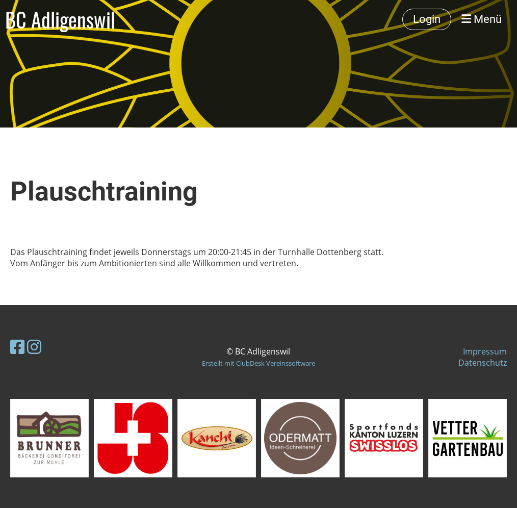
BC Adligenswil (60, 19)
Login (427, 19)
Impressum (485, 351)
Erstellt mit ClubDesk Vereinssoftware (258, 363)
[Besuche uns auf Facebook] (17, 347)
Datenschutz (482, 362)
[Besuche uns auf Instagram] (34, 347)
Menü (481, 19)
